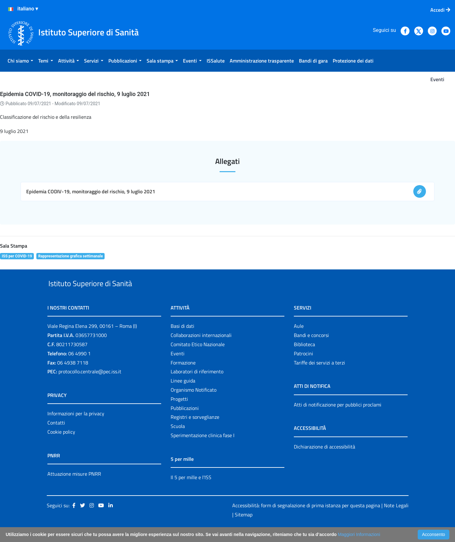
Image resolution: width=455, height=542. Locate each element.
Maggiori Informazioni (359, 534)
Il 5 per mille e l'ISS (191, 492)
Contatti (56, 437)
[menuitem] (20, 60)
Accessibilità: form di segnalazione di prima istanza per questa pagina (306, 520)
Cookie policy (61, 446)
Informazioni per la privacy (75, 428)
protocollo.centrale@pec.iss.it (89, 386)
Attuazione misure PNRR (74, 488)
